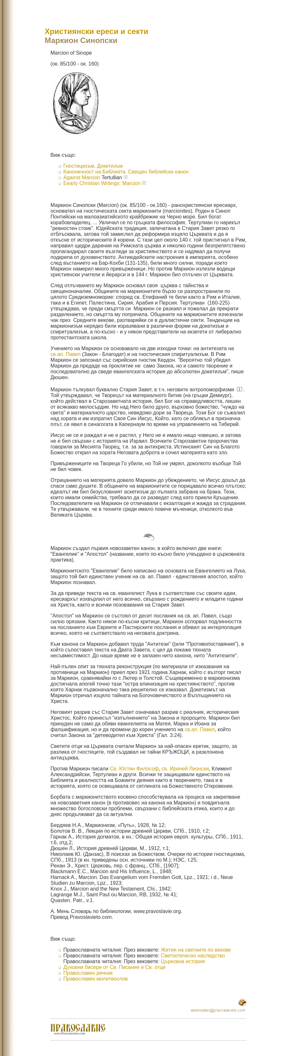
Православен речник (88, 973)
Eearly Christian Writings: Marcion (102, 183)
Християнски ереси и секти (96, 31)
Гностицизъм (78, 166)
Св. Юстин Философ (134, 768)
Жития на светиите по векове (196, 950)
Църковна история (183, 961)
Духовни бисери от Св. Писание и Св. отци (114, 967)
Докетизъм (110, 166)
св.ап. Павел (65, 354)
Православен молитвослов (95, 978)
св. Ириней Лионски (185, 768)
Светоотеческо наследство (193, 955)
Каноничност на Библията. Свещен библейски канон (125, 171)
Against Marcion (82, 177)
